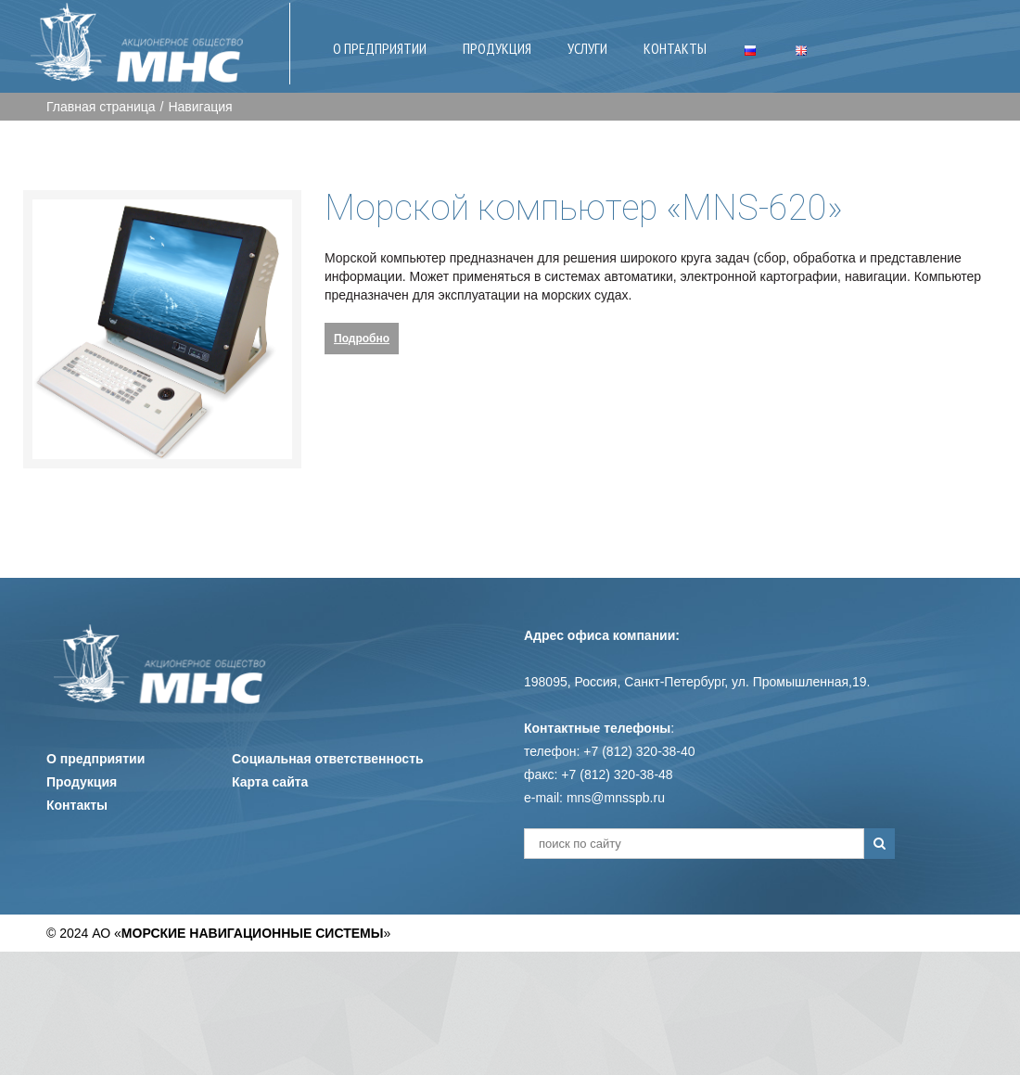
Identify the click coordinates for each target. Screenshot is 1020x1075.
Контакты (77, 805)
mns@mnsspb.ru (616, 797)
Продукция (81, 781)
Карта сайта (270, 781)
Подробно (361, 338)
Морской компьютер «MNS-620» (584, 207)
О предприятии (95, 758)
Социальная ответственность (328, 758)
